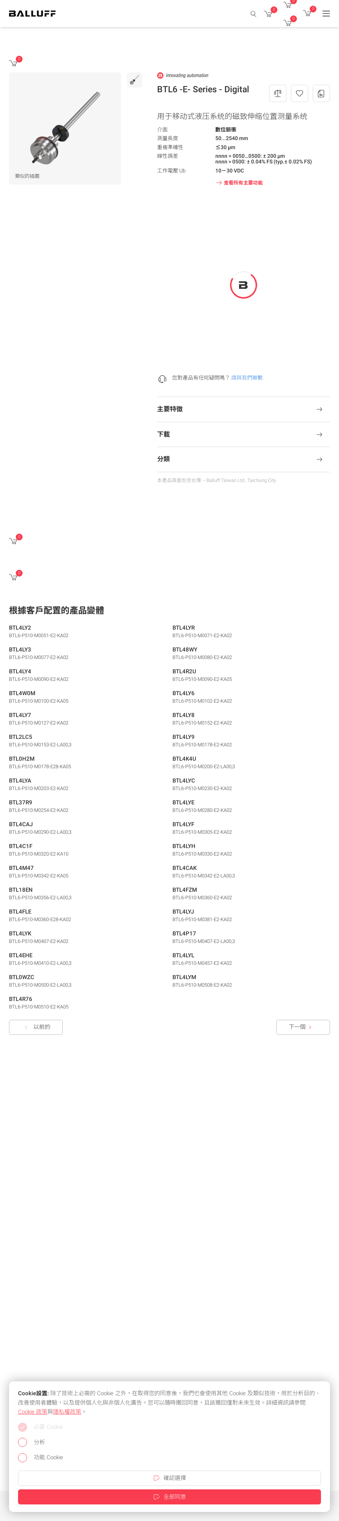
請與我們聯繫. (247, 378)
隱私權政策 (67, 1411)
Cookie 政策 (32, 1411)
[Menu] (326, 13)
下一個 (302, 1027)
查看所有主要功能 (239, 182)
